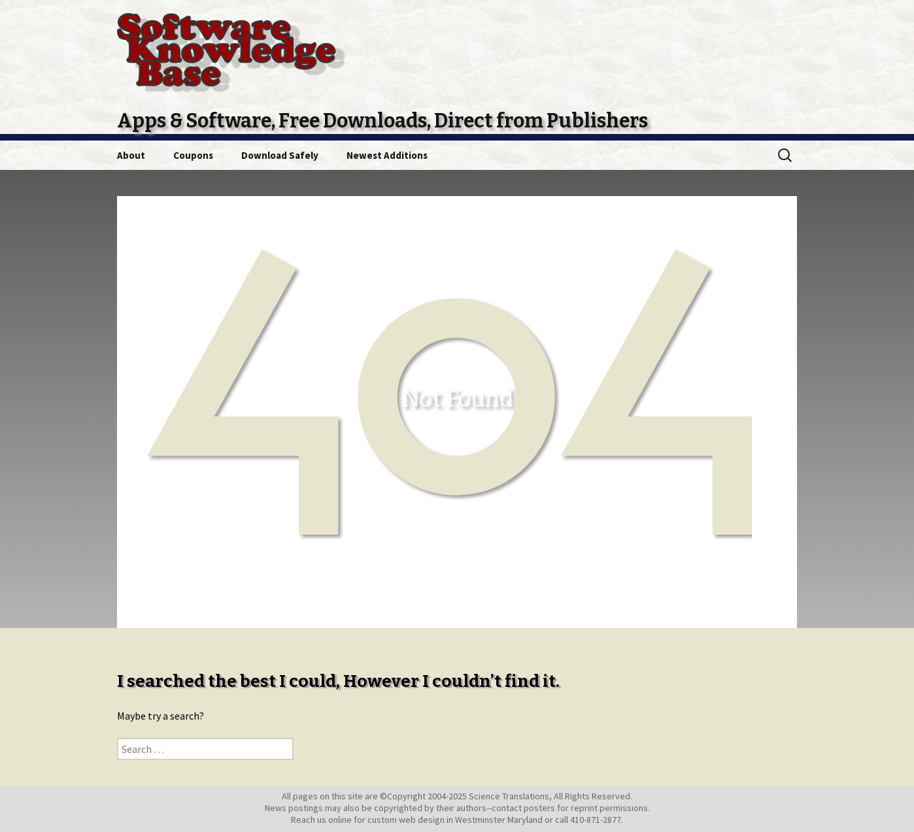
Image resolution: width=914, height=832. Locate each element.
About (131, 155)
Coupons (193, 155)
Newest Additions (387, 155)
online (340, 819)
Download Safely (279, 155)
